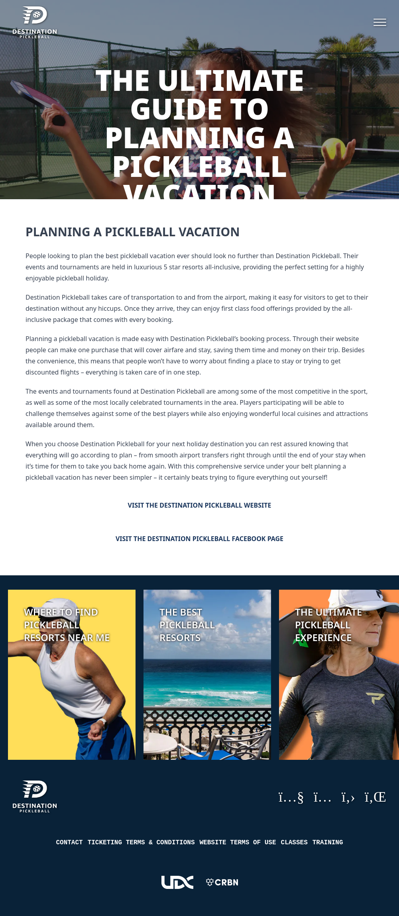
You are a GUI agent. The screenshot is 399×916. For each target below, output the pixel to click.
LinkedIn (375, 796)
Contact (69, 842)
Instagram (323, 796)
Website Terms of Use (238, 842)
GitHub (348, 796)
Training (328, 842)
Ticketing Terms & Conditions (141, 842)
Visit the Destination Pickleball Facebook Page (199, 538)
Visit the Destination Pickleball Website (199, 505)
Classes (294, 842)
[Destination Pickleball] (49, 22)
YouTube (291, 796)
